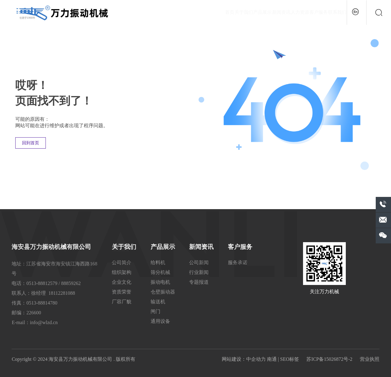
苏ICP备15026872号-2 (329, 359)
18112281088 (61, 293)
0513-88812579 (41, 283)
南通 (272, 359)
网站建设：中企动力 (244, 359)
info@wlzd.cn (44, 322)
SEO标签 (289, 359)
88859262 (71, 283)
